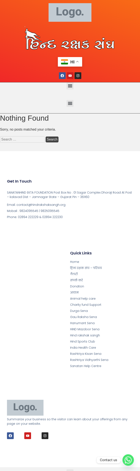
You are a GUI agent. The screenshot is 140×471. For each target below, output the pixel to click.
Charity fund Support (85, 305)
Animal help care (83, 298)
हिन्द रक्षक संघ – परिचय (86, 268)
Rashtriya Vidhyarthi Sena (89, 360)
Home (74, 262)
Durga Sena (79, 311)
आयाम (74, 292)
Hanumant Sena (82, 323)
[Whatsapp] (128, 460)
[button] (70, 85)
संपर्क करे (76, 280)
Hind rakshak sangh (85, 335)
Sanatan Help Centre (85, 366)
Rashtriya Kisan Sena (85, 354)
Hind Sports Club (82, 341)
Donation (77, 286)
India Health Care (83, 347)
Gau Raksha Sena (83, 317)
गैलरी (74, 274)
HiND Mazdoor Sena (84, 329)
